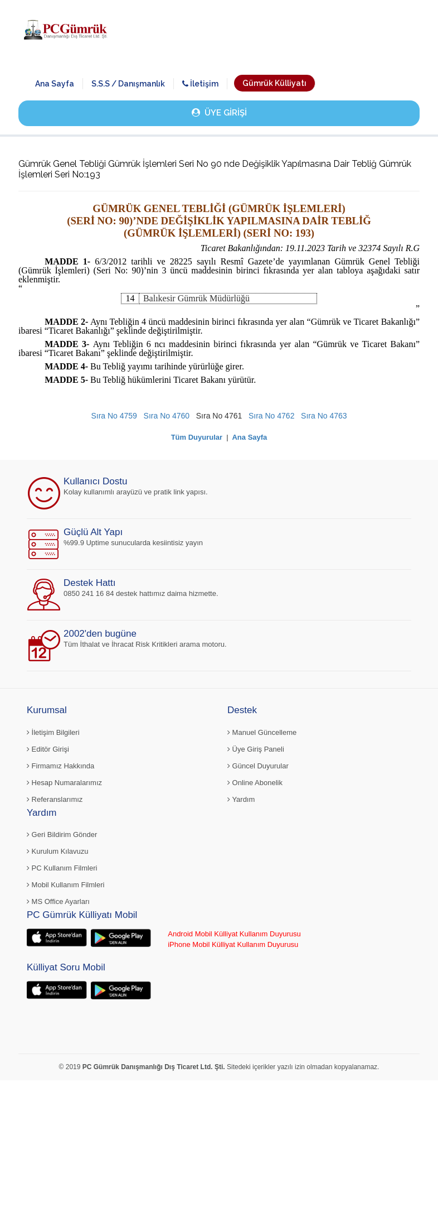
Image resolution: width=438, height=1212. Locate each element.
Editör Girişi (48, 749)
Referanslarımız (54, 799)
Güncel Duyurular (258, 766)
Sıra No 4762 (272, 415)
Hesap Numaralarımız (64, 782)
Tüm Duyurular (196, 437)
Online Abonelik (255, 782)
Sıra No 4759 (114, 415)
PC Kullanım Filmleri (62, 868)
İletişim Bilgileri (53, 732)
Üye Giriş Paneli (255, 749)
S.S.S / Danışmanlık (128, 83)
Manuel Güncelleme (261, 732)
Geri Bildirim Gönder (62, 834)
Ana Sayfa (54, 83)
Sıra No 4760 (167, 415)
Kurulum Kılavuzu (58, 851)
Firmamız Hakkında (60, 766)
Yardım (241, 799)
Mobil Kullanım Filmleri (65, 885)
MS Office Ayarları (58, 901)
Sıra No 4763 (324, 415)
